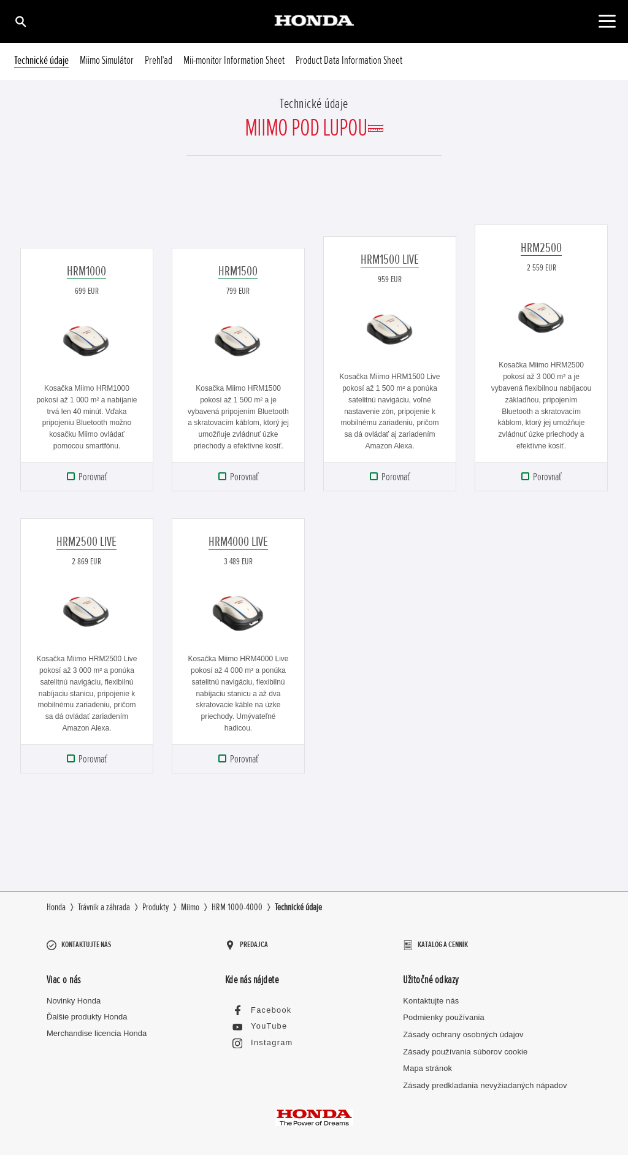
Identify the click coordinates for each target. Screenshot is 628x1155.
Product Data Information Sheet (349, 60)
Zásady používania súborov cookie (464, 1045)
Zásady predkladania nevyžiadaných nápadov (484, 1079)
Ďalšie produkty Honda (87, 1011)
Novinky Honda (74, 994)
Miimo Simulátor (107, 60)
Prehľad (158, 60)
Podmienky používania (443, 1011)
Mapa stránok (427, 1062)
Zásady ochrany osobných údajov (462, 1028)
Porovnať (92, 476)
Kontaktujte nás (430, 994)
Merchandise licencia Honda (97, 1027)
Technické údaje (41, 60)
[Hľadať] (20, 21)
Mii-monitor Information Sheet (234, 60)
